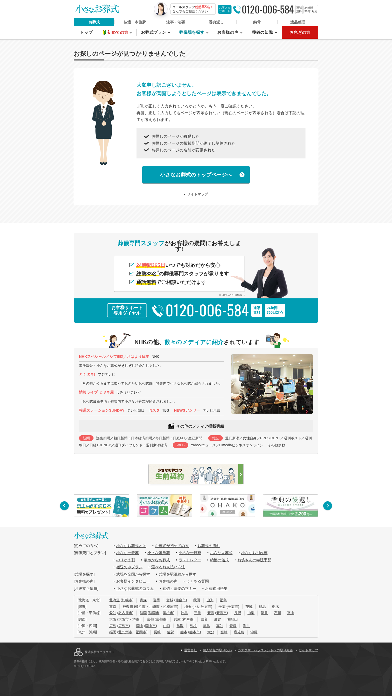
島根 (193, 626)
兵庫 (177, 619)
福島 (223, 600)
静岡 (143, 613)
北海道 (114, 600)
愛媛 (233, 626)
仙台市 (180, 600)
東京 (112, 607)
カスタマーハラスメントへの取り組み (265, 650)
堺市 (135, 619)
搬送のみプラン (129, 567)
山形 (210, 600)
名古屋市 (125, 613)
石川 (277, 613)
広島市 (123, 626)
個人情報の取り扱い (217, 650)
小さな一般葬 (127, 553)
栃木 (275, 607)
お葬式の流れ (209, 546)
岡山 (139, 626)
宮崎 (224, 632)
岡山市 (150, 626)
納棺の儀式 (219, 560)
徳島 (206, 626)
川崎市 (154, 607)
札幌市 (127, 600)
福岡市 (141, 632)
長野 (237, 613)
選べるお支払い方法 (168, 567)
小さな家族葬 (159, 553)
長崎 (157, 632)
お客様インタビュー (133, 581)
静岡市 (154, 613)
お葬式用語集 (216, 588)
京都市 (161, 619)
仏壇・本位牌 (135, 22)
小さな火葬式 (221, 553)
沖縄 (254, 632)
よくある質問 (197, 581)
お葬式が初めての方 (172, 546)
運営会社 (190, 650)
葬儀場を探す (192, 32)
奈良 (204, 619)
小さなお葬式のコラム (135, 588)
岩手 (156, 600)
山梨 (251, 613)
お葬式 (94, 22)
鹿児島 (239, 632)
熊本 (183, 632)
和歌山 (232, 619)
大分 (210, 632)
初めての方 (119, 32)
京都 (150, 619)
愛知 (112, 613)
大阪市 (123, 619)
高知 (219, 626)
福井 (264, 613)
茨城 (249, 607)
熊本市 (194, 632)
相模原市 (170, 607)
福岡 (112, 632)
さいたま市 (202, 607)
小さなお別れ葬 (254, 553)
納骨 (257, 22)
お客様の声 (228, 32)
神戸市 (188, 619)
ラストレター (190, 560)
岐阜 (184, 613)
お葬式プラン (154, 32)
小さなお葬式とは (131, 546)
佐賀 (170, 632)
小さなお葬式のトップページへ (196, 174)
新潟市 (221, 613)
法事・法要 (175, 22)
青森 (143, 600)
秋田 (196, 600)
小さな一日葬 (190, 553)
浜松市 (168, 613)
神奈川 (127, 607)
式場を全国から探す (133, 574)
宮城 (169, 600)
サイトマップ (197, 194)
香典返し (216, 22)
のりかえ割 (125, 560)
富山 (290, 613)
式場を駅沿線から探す (177, 574)
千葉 (222, 607)
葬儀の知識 (263, 32)
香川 (246, 626)
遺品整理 (297, 22)
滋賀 (217, 619)
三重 (197, 613)
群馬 (262, 607)
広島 (112, 626)
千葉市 (233, 607)
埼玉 (188, 607)
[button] (64, 505)
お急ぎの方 (300, 32)
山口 (166, 626)
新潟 (210, 613)
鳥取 (180, 626)
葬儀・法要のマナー (179, 588)
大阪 (112, 619)
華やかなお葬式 (157, 560)
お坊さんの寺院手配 (254, 560)
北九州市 (125, 632)
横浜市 (140, 607)
